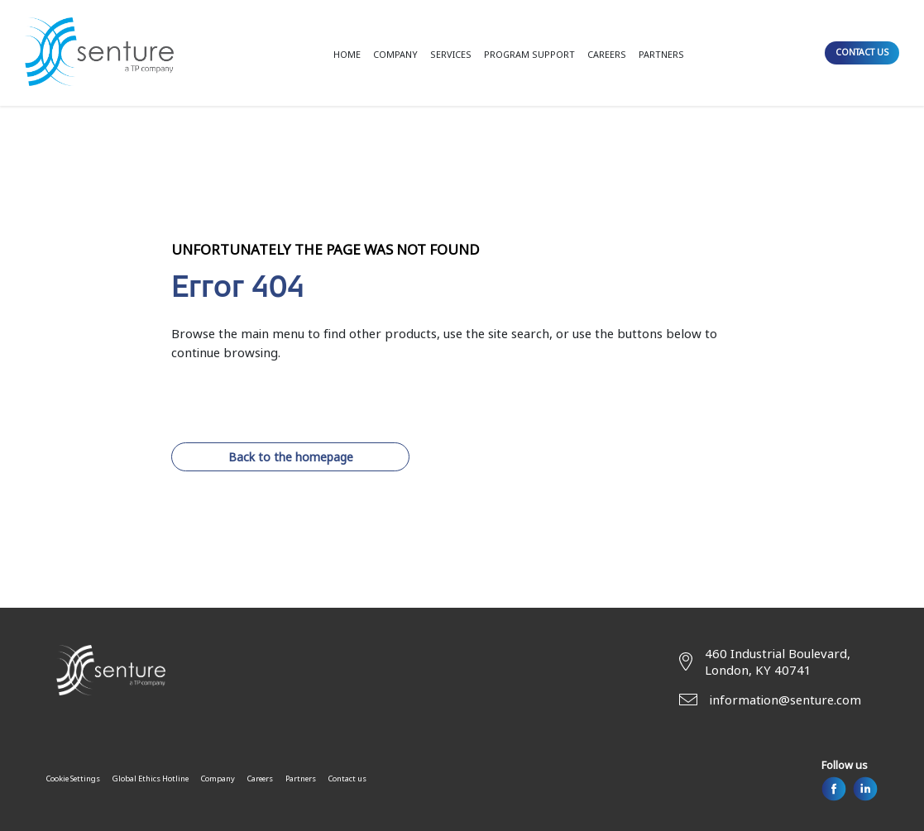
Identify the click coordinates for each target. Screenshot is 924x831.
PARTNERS (661, 54)
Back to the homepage (290, 457)
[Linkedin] (865, 788)
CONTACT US (861, 52)
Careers (260, 778)
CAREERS (606, 54)
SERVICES (451, 54)
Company (218, 778)
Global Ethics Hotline (151, 778)
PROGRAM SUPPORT (529, 54)
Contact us (347, 778)
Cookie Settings (73, 778)
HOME (347, 54)
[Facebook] (833, 788)
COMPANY (395, 54)
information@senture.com (785, 699)
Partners (300, 778)
